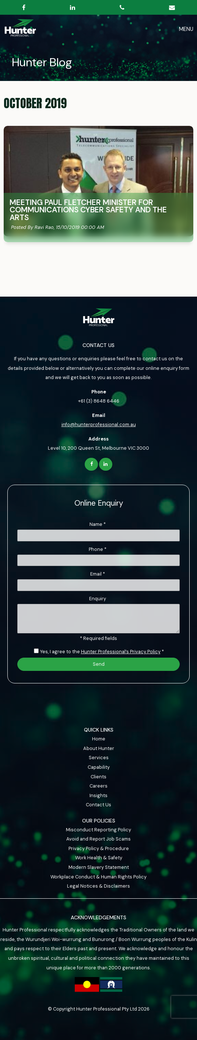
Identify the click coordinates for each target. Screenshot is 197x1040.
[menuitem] (98, 739)
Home (98, 739)
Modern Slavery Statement (98, 867)
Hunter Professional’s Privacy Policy (121, 651)
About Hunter (98, 748)
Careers (98, 786)
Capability (99, 767)
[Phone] (98, 560)
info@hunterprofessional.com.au (98, 424)
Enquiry (97, 598)
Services (99, 757)
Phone (97, 549)
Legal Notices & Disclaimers (98, 886)
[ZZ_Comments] (98, 618)
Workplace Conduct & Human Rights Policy (98, 877)
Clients (98, 777)
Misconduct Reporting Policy (98, 830)
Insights (98, 795)
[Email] (98, 585)
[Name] (98, 535)
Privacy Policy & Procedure (98, 848)
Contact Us (98, 805)
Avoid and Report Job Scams (98, 839)
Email (97, 574)
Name (97, 524)
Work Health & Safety (98, 858)
